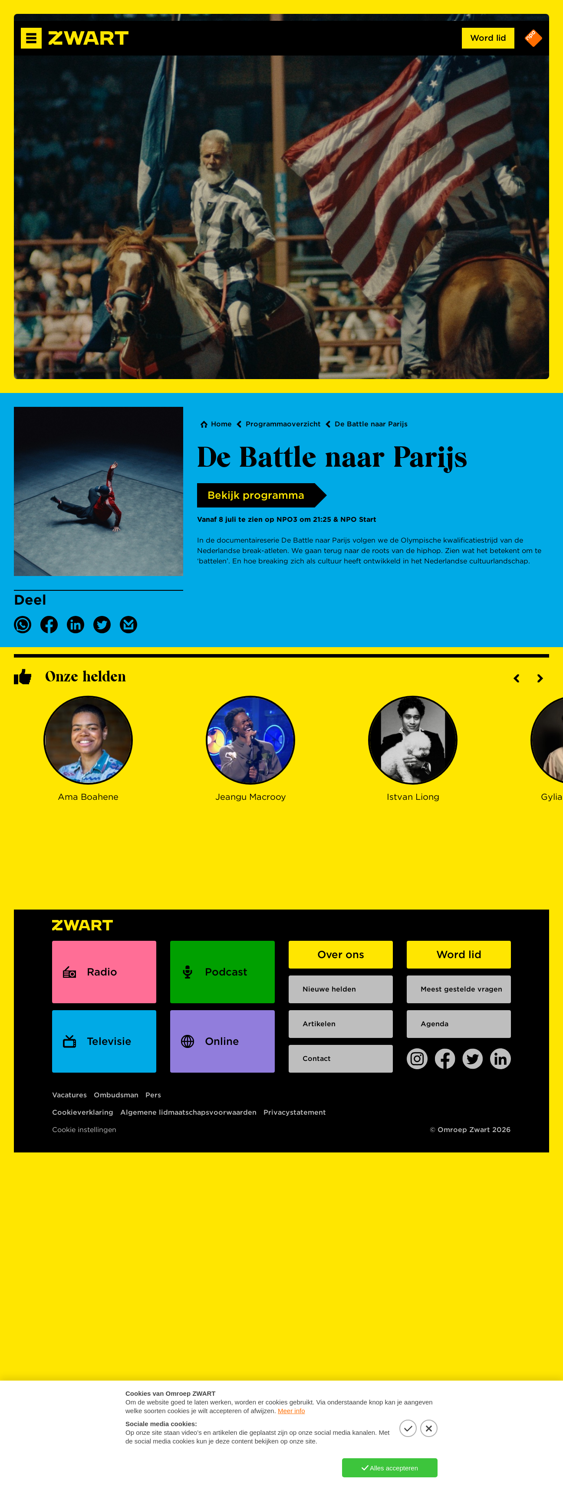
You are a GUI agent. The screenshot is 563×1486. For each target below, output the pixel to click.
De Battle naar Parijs (371, 424)
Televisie (109, 1041)
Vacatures (69, 1095)
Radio (102, 972)
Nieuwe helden (329, 989)
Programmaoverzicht (283, 424)
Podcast (226, 972)
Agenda (434, 1024)
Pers (153, 1095)
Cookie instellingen (84, 1130)
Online (222, 1041)
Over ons (340, 954)
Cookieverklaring (82, 1112)
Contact (317, 1058)
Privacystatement (294, 1112)
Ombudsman (116, 1095)
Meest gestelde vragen (461, 989)
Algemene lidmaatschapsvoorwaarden (188, 1112)
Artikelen (319, 1024)
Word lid (488, 38)
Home (221, 424)
